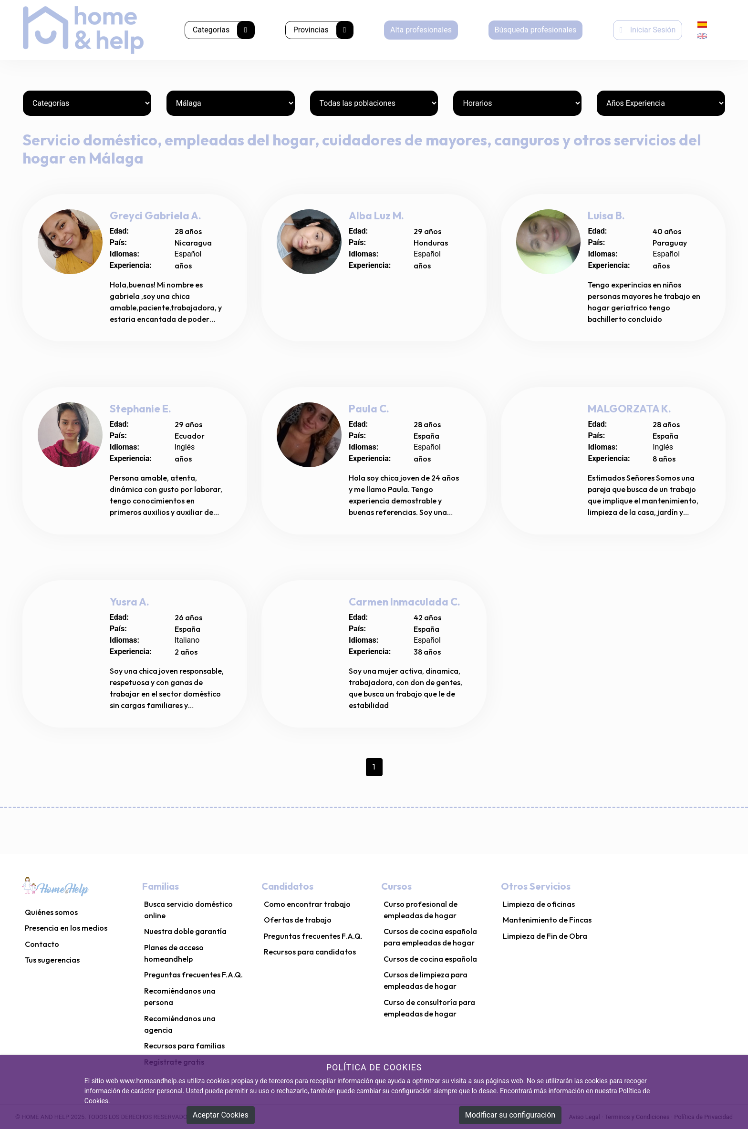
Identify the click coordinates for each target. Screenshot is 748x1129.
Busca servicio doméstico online (188, 909)
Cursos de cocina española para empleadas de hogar (430, 936)
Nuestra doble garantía (185, 931)
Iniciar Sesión (647, 29)
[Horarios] (517, 103)
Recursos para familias (184, 1045)
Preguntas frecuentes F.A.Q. (193, 974)
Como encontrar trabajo (307, 904)
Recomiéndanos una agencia (180, 1024)
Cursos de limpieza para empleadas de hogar (426, 980)
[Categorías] (87, 103)
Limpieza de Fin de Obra (545, 936)
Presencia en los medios (66, 928)
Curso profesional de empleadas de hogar (420, 909)
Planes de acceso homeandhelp (174, 953)
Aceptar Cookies (221, 1114)
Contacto (42, 944)
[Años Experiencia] (661, 103)
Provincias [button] (323, 30)
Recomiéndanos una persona (180, 996)
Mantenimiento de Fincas (547, 919)
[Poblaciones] (374, 103)
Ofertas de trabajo (298, 919)
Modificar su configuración (510, 1114)
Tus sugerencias (52, 960)
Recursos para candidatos (310, 951)
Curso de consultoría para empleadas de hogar (429, 1007)
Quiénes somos (51, 912)
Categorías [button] (223, 30)
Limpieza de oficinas (539, 904)
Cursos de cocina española (430, 959)
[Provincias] (230, 103)
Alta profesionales (421, 29)
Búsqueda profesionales (535, 29)
